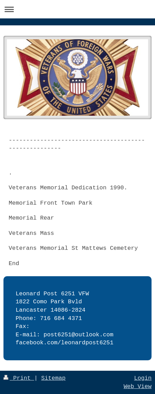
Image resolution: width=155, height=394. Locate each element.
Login (143, 378)
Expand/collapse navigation (77, 9)
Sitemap (53, 378)
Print (18, 378)
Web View (137, 386)
